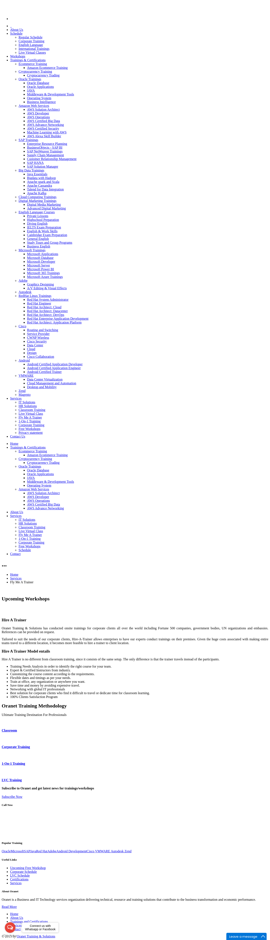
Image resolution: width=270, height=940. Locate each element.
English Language (31, 45)
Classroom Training (32, 410)
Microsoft (17, 851)
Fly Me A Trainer (30, 417)
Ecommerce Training (33, 64)
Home (14, 443)
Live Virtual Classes (32, 52)
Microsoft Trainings (32, 250)
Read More (9, 907)
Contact (15, 554)
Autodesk (25, 292)
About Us (16, 29)
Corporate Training (31, 41)
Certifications (19, 879)
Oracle (6, 851)
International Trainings (34, 48)
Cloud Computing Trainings (38, 197)
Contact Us (17, 436)
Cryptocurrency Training (35, 71)
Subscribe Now (12, 797)
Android (24, 360)
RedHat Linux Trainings (35, 296)
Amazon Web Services (34, 105)
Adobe (23, 280)
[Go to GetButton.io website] (10, 935)
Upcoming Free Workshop (28, 868)
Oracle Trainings (30, 79)
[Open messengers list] (10, 927)
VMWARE (26, 375)
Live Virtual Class (31, 413)
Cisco (22, 326)
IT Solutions (27, 402)
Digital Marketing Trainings (38, 201)
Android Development (71, 851)
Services (16, 398)
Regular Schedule (30, 37)
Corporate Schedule (23, 871)
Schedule (16, 33)
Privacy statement (31, 432)
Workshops (17, 56)
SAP (27, 851)
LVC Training (12, 780)
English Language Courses (37, 212)
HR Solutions (28, 406)
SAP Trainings (28, 140)
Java (33, 851)
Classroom (9, 730)
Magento (25, 394)
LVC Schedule (20, 875)
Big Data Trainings (31, 170)
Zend (22, 391)
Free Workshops (29, 429)
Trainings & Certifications (28, 60)
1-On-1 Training (29, 421)
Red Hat (41, 851)
